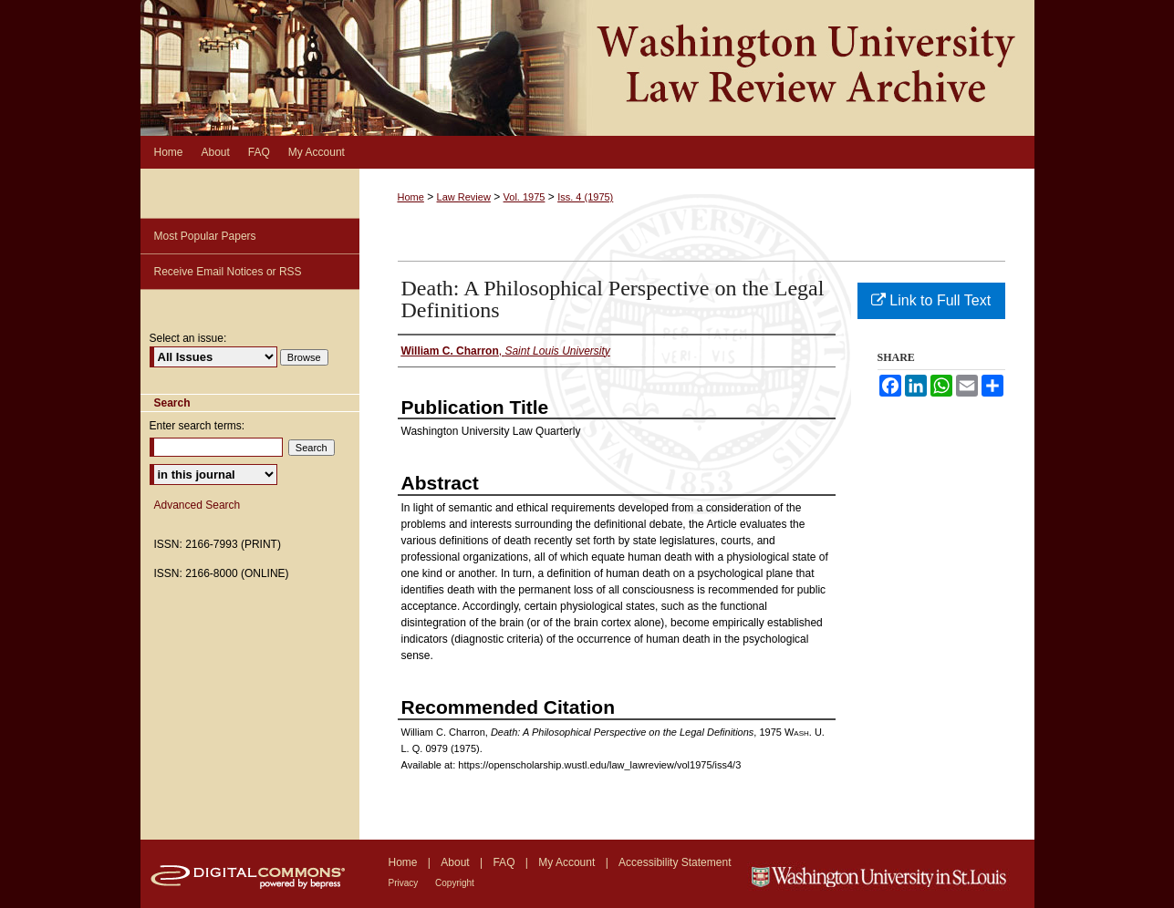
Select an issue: (188, 338)
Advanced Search (197, 505)
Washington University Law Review (587, 68)
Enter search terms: (197, 425)
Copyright (454, 883)
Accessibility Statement (674, 862)
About (457, 862)
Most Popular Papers (205, 236)
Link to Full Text (931, 300)
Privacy (405, 883)
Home (411, 196)
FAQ (505, 862)
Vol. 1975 (524, 196)
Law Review (464, 196)
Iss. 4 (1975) (585, 196)
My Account (567, 862)
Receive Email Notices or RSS (228, 271)
